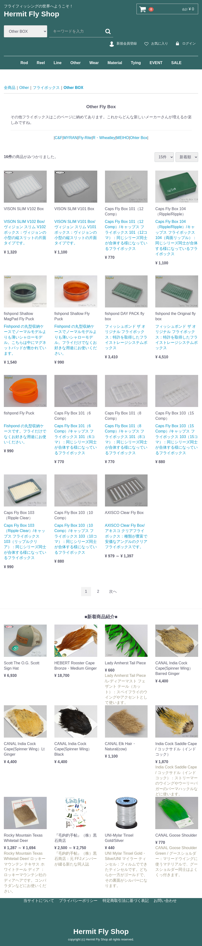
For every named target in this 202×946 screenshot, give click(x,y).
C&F (58, 138)
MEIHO (122, 138)
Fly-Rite (84, 138)
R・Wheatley (104, 138)
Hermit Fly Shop (31, 14)
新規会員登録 (122, 43)
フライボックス (46, 88)
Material (115, 63)
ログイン (185, 43)
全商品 (9, 88)
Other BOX (73, 88)
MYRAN (70, 138)
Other (75, 63)
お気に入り (155, 43)
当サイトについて (38, 901)
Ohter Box (138, 138)
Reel (41, 63)
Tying (136, 63)
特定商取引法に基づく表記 (126, 901)
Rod (24, 63)
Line (58, 63)
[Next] (113, 591)
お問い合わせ (165, 901)
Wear (94, 63)
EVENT (156, 63)
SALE (176, 63)
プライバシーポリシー (78, 901)
